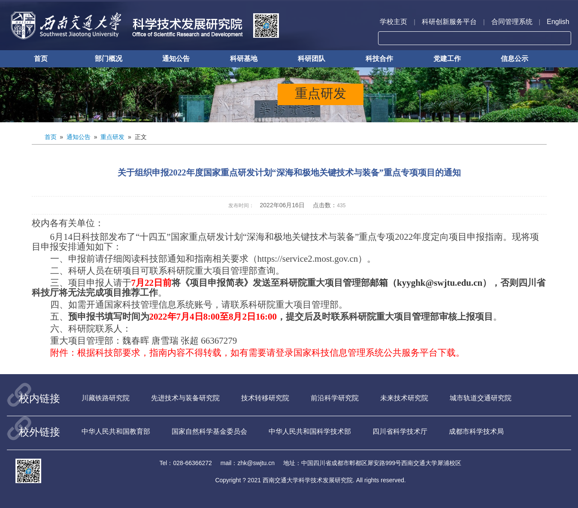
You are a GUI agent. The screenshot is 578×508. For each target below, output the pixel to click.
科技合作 (379, 58)
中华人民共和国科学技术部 (310, 431)
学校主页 (393, 21)
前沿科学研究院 (335, 398)
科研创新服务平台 (449, 21)
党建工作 (447, 58)
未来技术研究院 (404, 398)
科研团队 (311, 58)
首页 (41, 58)
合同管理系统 (512, 21)
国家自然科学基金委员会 (209, 431)
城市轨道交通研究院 (480, 398)
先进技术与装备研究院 (185, 398)
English (558, 21)
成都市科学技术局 (476, 431)
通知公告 (176, 58)
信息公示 (514, 58)
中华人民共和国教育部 (116, 431)
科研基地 (243, 58)
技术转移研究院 (265, 398)
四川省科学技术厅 (399, 431)
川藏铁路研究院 (106, 398)
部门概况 (108, 58)
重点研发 (112, 136)
